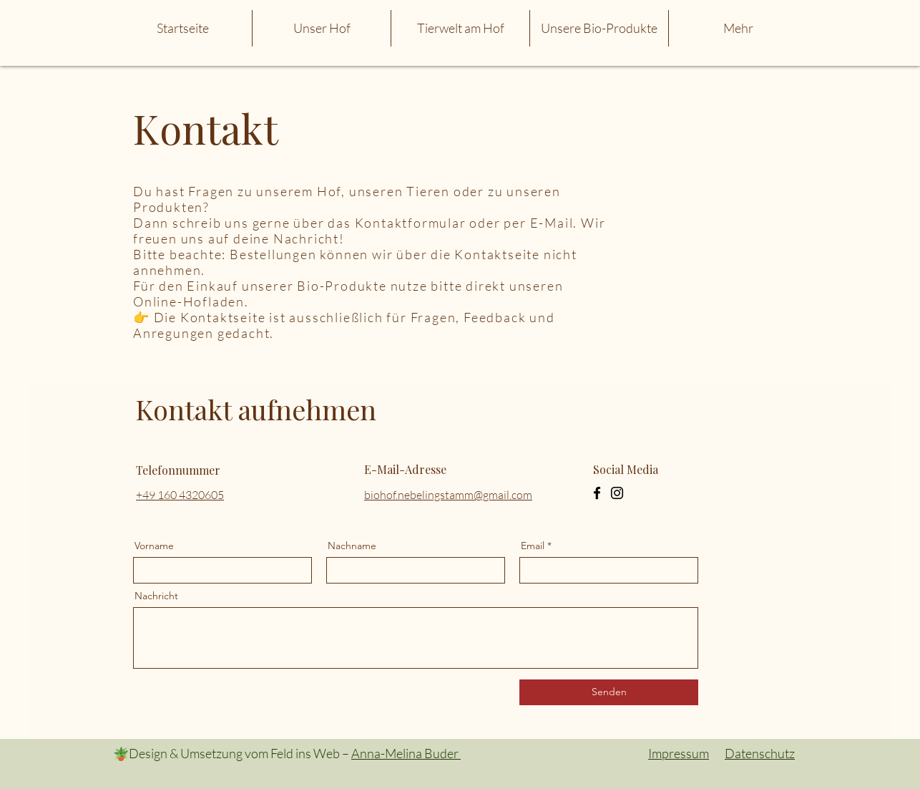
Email (532, 546)
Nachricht (156, 596)
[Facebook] (597, 493)
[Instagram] (617, 493)
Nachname (352, 546)
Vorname (154, 546)
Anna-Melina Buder (406, 753)
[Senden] (608, 692)
